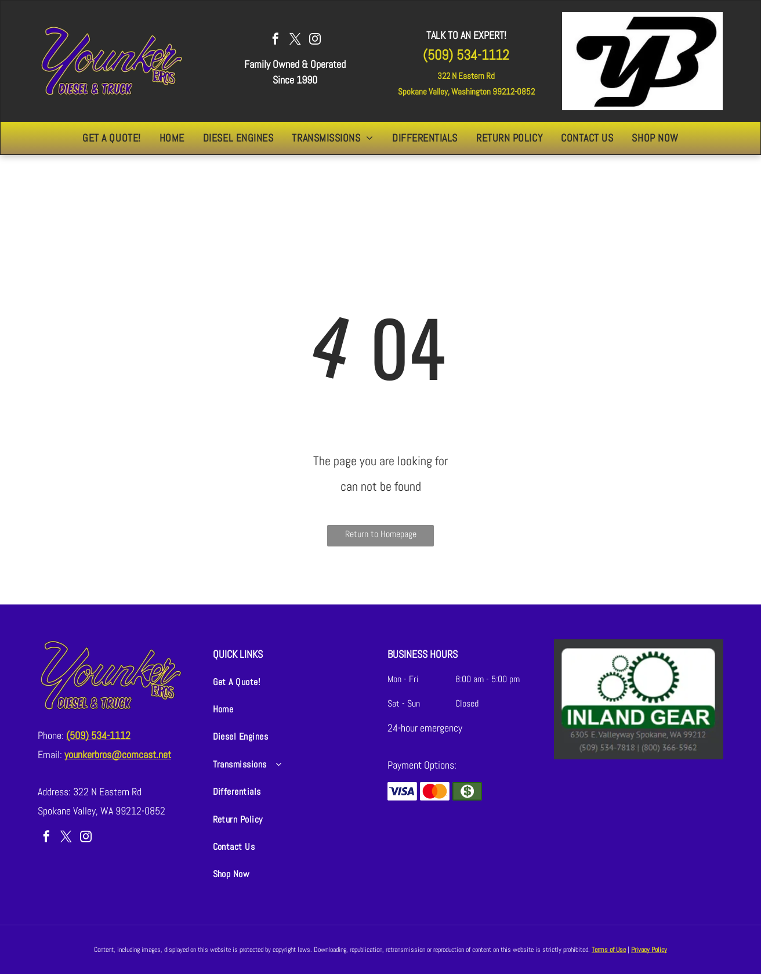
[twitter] (295, 40)
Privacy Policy (649, 949)
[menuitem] (111, 138)
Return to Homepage (380, 534)
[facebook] (275, 40)
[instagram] (315, 40)
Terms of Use (609, 949)
